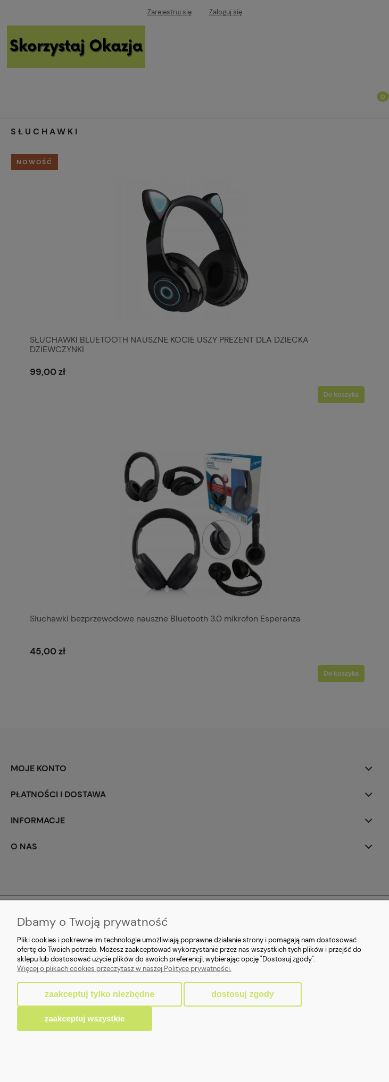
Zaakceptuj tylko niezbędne (99, 994)
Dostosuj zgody (242, 994)
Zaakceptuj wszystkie (85, 1018)
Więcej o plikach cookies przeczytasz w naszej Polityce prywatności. (124, 968)
